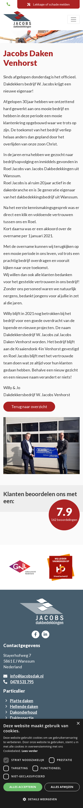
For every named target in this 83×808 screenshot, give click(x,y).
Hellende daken (24, 706)
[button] (41, 799)
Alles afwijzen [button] (62, 787)
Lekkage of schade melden (48, 4)
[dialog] (41, 763)
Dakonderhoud (23, 712)
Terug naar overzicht (29, 406)
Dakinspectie (22, 718)
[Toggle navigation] (73, 19)
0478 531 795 (22, 681)
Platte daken (21, 700)
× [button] (78, 723)
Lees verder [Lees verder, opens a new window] (30, 751)
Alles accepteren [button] (23, 787)
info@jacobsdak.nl (27, 676)
